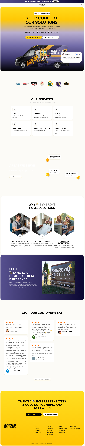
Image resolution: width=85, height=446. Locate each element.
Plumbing (37, 428)
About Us (49, 426)
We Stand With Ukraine (51, 434)
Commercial (37, 430)
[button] (33, 37)
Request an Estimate (63, 428)
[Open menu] (2, 5)
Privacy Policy (73, 426)
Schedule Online (62, 430)
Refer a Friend (62, 432)
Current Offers (38, 432)
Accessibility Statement (75, 428)
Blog (48, 436)
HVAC (36, 426)
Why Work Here (50, 432)
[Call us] (81, 5)
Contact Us (61, 426)
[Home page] (42, 5)
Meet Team (49, 430)
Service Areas (50, 428)
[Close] (83, 1)
